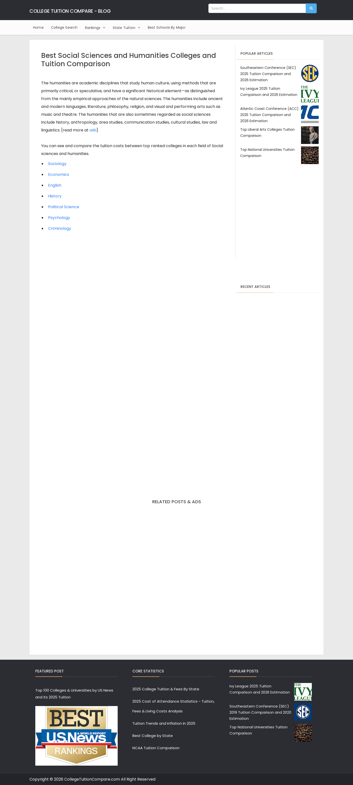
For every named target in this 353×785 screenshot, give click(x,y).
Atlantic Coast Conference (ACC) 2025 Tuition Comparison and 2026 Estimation (269, 114)
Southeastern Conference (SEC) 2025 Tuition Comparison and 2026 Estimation (268, 73)
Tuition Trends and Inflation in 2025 (163, 723)
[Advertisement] (279, 215)
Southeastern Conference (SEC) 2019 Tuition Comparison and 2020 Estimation (260, 712)
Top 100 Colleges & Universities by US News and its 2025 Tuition (74, 694)
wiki (92, 130)
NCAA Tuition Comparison (155, 747)
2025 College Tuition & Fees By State (165, 689)
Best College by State (152, 735)
